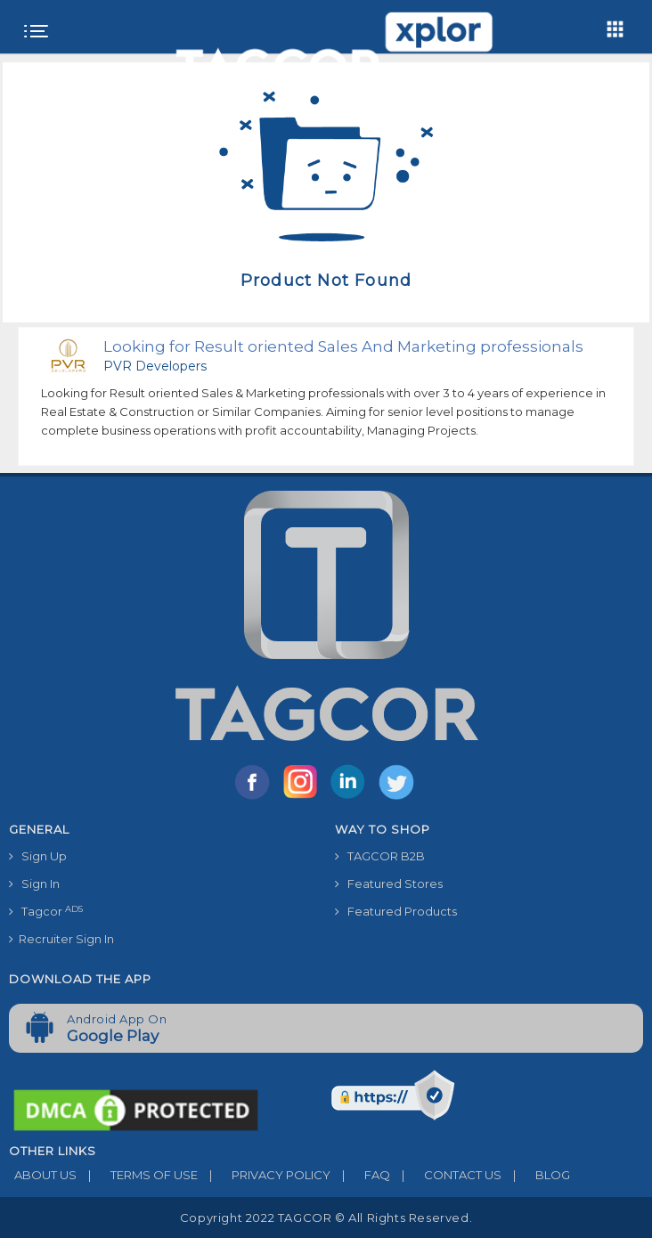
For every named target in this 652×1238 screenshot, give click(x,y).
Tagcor (46, 911)
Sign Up (38, 856)
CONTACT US (445, 1175)
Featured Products (396, 911)
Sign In (34, 883)
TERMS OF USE (137, 1175)
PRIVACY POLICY (264, 1175)
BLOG (535, 1175)
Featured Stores (389, 883)
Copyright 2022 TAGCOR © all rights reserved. (326, 1217)
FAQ (360, 1175)
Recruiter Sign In (61, 939)
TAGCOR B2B (380, 856)
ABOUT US (43, 1175)
